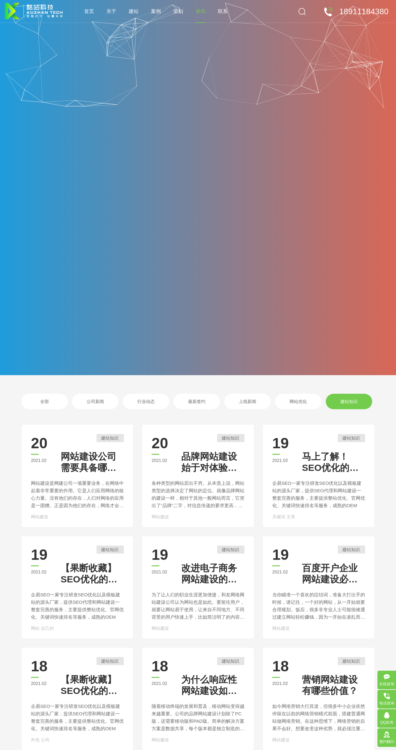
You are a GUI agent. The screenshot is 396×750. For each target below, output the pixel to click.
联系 (223, 11)
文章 (290, 516)
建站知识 (349, 401)
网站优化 (298, 401)
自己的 (47, 628)
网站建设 (39, 516)
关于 (111, 11)
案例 (156, 11)
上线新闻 (247, 401)
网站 (35, 628)
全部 (44, 401)
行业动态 (146, 401)
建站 (134, 11)
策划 (178, 11)
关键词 (278, 516)
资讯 (200, 11)
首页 (89, 11)
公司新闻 (95, 401)
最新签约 (196, 401)
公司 (45, 739)
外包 (35, 739)
